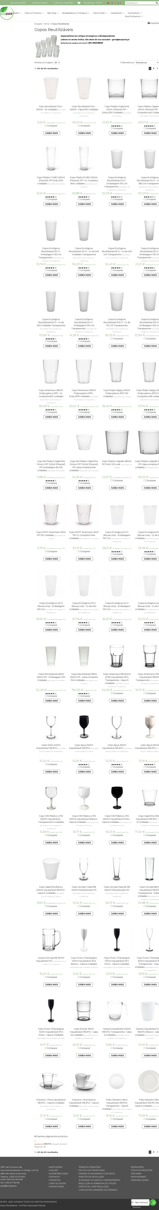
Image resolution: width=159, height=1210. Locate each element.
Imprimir (154, 23)
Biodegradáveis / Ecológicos (74, 13)
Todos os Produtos (33, 13)
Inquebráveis (116, 13)
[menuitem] (33, 12)
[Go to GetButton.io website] (134, 1207)
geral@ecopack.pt (9, 1186)
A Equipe (53, 1170)
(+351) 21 (12, 1177)
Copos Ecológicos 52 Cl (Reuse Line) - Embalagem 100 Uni (116, 535)
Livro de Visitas (57, 1183)
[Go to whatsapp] (153, 1202)
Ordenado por (127, 62)
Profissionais (138, 1177)
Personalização (140, 1180)
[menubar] (71, 13)
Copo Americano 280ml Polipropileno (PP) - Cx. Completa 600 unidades (51, 393)
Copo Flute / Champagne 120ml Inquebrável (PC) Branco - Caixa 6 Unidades (84, 961)
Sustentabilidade (58, 1173)
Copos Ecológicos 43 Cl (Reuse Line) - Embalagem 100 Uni (116, 606)
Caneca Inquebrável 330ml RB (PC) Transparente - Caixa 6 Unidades (117, 1032)
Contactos (54, 1180)
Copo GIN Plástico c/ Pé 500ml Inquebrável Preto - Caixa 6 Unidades (116, 819)
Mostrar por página (43, 62)
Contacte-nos (56, 1186)
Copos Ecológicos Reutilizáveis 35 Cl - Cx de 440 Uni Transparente (117, 251)
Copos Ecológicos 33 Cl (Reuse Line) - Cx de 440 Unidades (82, 606)
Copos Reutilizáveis (53, 29)
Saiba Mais (51, 133)
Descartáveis (133, 13)
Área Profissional (132, 16)
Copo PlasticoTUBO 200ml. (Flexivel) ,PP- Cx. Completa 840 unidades (84, 180)
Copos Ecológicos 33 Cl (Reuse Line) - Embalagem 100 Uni (50, 606)
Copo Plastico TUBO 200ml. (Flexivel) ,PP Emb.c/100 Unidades (51, 180)
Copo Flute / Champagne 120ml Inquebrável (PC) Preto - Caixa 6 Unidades (117, 961)
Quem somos (55, 1167)
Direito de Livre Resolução (94, 1186)
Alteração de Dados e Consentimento (99, 1180)
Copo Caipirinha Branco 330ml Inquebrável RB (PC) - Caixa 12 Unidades (51, 890)
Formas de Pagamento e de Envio (97, 1173)
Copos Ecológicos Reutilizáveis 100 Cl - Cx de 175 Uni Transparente (116, 322)
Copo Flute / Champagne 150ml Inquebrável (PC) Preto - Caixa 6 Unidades (51, 1032)
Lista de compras (63, 3)
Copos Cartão (99, 13)
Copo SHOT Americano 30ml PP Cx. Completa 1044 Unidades (84, 535)
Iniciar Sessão (18, 3)
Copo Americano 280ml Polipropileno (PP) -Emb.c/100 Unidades (82, 393)
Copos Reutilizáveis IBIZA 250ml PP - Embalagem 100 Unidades (51, 677)
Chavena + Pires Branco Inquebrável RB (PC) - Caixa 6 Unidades (84, 1103)
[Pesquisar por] (140, 3)
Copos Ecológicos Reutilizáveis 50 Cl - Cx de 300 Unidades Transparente (51, 322)
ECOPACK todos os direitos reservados (29, 1202)
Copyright (54, 1177)
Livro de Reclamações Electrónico (98, 1190)
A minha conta (40, 3)
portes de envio (38, 1144)
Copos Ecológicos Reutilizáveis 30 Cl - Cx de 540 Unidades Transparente (84, 251)
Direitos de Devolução (91, 1177)
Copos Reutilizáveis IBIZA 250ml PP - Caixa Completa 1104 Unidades (84, 677)
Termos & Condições (90, 1167)
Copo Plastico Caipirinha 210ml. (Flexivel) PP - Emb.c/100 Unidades (115, 109)
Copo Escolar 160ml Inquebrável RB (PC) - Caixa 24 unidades (84, 1032)
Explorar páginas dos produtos (52, 1136)
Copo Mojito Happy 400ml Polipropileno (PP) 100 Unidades (116, 393)
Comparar (52, 126)
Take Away (51, 13)
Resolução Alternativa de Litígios (97, 1183)
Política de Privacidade (92, 1170)
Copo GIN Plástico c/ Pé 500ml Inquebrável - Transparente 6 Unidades (51, 819)
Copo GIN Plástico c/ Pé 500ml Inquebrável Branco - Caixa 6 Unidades (83, 819)
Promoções (137, 1167)
